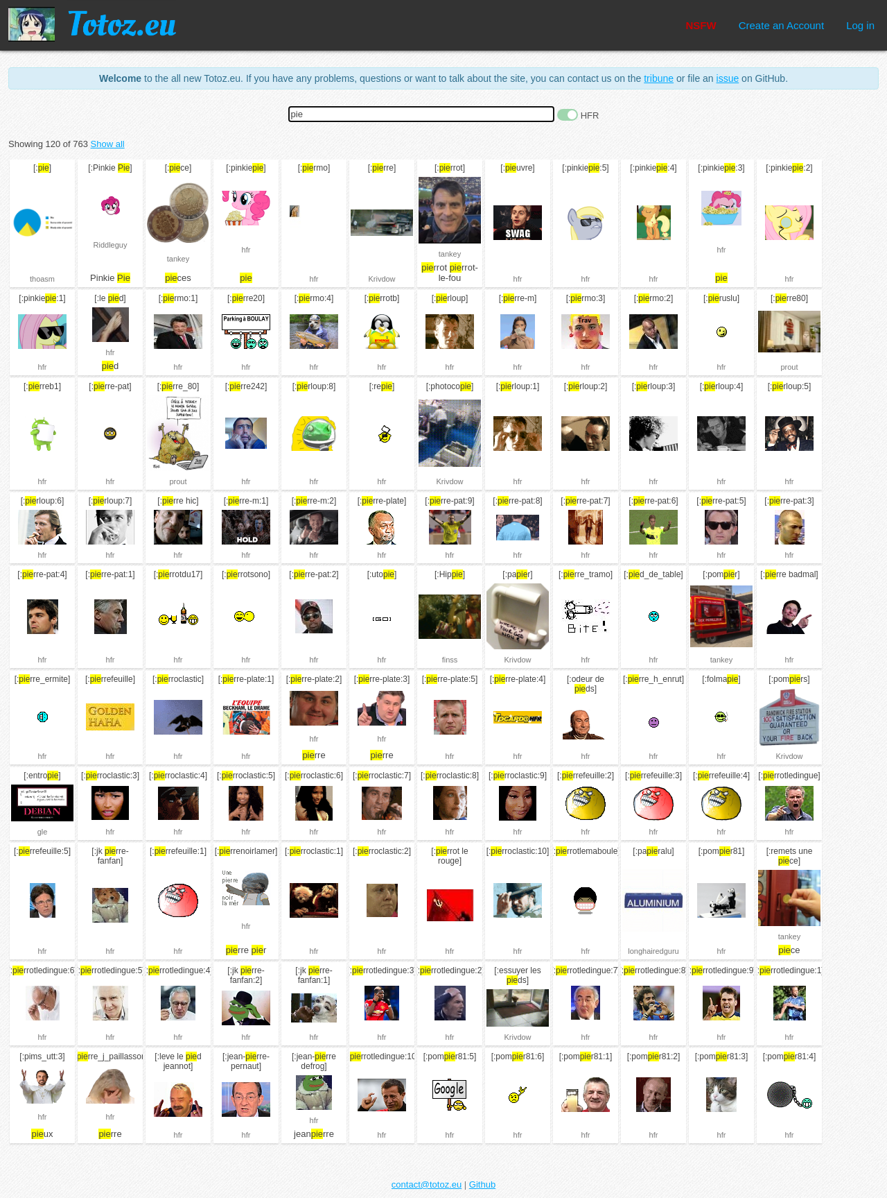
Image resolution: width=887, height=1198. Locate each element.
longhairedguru (653, 951)
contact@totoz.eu (427, 1184)
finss (450, 660)
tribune (659, 78)
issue (728, 78)
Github (482, 1184)
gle (42, 832)
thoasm (42, 279)
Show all (108, 144)
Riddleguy (111, 245)
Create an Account (781, 25)
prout (789, 367)
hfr (246, 250)
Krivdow (381, 279)
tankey (178, 259)
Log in (860, 25)
